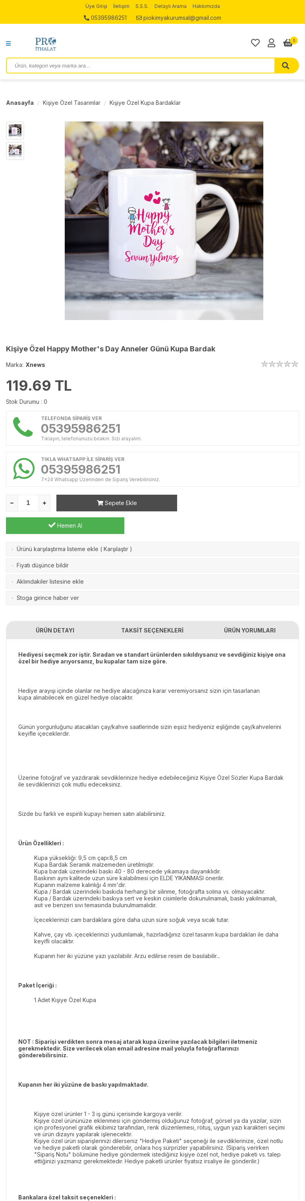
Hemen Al (240, 502)
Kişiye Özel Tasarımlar (71, 102)
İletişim (121, 6)
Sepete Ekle (116, 502)
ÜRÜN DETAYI (55, 607)
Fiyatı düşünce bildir (43, 542)
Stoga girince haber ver (48, 575)
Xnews (35, 364)
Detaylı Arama (170, 6)
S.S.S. (142, 6)
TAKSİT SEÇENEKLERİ (152, 607)
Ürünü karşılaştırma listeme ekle (57, 526)
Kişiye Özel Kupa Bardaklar (145, 102)
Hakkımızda (206, 6)
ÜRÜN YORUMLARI (250, 607)
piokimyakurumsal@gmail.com (178, 17)
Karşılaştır (116, 526)
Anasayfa (20, 102)
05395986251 (105, 17)
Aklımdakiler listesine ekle (50, 558)
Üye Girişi (96, 6)
